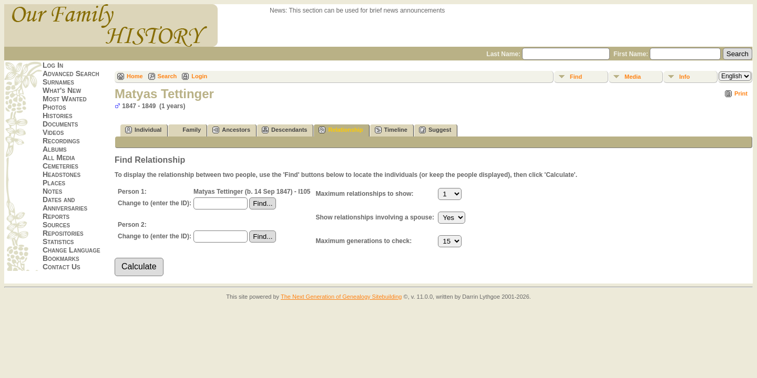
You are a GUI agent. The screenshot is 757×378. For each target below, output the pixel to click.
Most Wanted (65, 98)
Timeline (391, 130)
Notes (52, 191)
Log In (53, 65)
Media (633, 77)
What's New (62, 90)
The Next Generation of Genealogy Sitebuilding (341, 296)
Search (167, 76)
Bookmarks (61, 258)
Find (576, 77)
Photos (54, 107)
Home (135, 76)
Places (54, 182)
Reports (56, 216)
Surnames (58, 82)
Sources (56, 224)
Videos (53, 132)
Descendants (284, 130)
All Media (59, 157)
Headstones (61, 174)
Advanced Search (71, 73)
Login (199, 76)
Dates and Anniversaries (65, 203)
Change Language (71, 250)
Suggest (435, 130)
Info (684, 77)
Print (741, 93)
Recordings (61, 140)
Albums (55, 149)
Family (187, 130)
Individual (143, 130)
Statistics (58, 241)
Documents (60, 124)
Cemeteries (60, 166)
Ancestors (231, 130)
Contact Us (61, 266)
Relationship (341, 130)
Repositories (63, 233)
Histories (58, 115)
